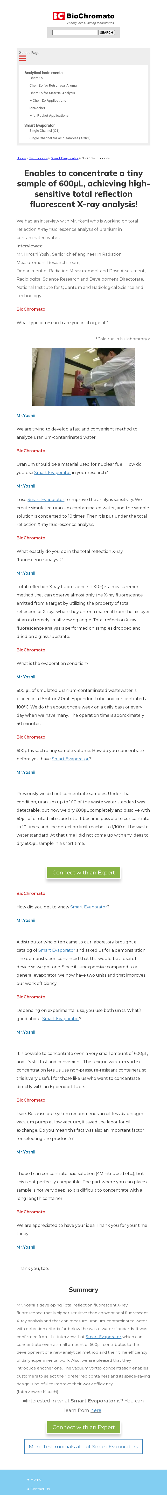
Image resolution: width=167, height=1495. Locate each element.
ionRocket (37, 108)
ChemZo (36, 78)
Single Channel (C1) (45, 130)
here (96, 1410)
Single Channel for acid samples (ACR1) (60, 138)
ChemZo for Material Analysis (52, 93)
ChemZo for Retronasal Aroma (53, 85)
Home (35, 1479)
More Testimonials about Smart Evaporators (83, 1446)
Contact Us (40, 1489)
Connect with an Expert (83, 872)
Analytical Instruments (43, 73)
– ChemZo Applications (48, 100)
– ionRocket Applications (49, 115)
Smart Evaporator (39, 125)
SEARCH (106, 32)
